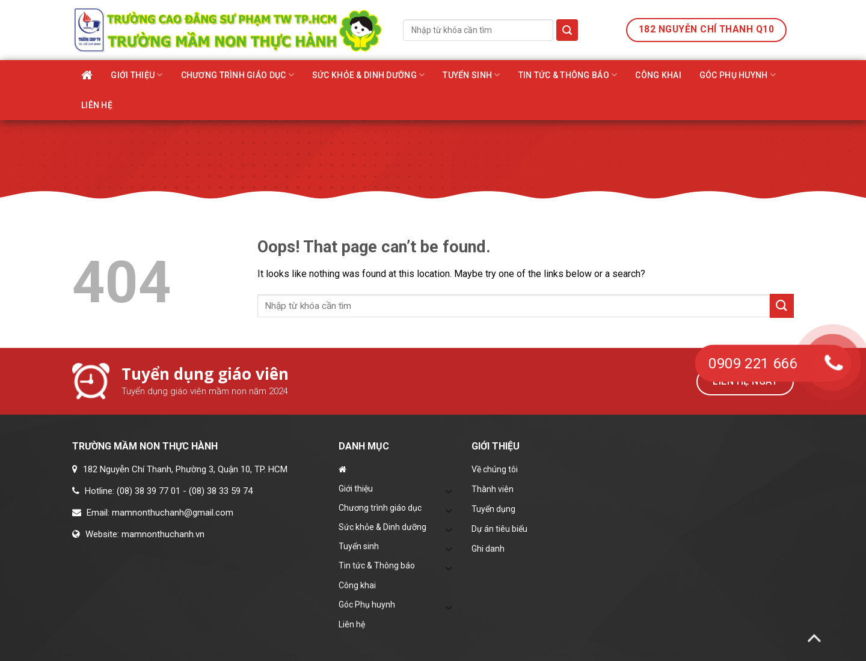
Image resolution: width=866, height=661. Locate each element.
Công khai (658, 75)
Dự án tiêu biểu (499, 529)
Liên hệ (96, 105)
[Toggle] (449, 491)
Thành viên (492, 489)
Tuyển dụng (493, 509)
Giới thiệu (136, 75)
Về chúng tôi (494, 469)
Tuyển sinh (471, 75)
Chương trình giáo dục (237, 75)
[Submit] (567, 30)
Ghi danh (488, 548)
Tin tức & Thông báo (568, 75)
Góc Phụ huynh (737, 75)
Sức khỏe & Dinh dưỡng (368, 75)
